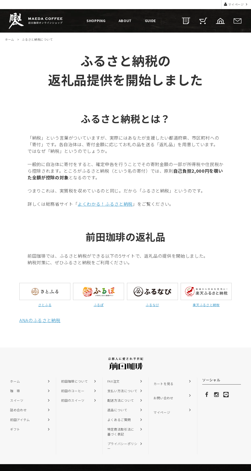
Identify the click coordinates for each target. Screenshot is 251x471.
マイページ (236, 4)
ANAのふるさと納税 (40, 320)
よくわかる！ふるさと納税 (105, 204)
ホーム (9, 39)
